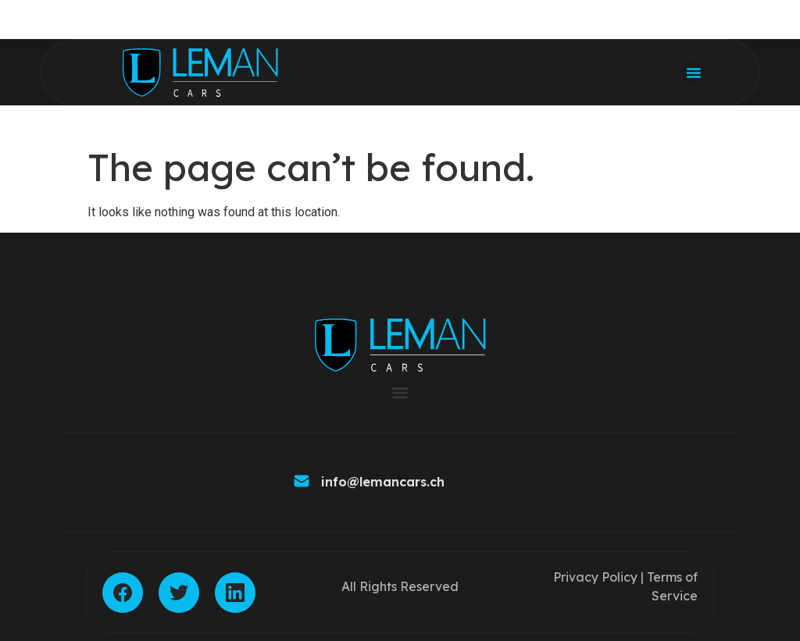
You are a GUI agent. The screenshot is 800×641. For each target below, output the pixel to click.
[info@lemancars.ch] (301, 482)
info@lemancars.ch (383, 482)
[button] (693, 72)
